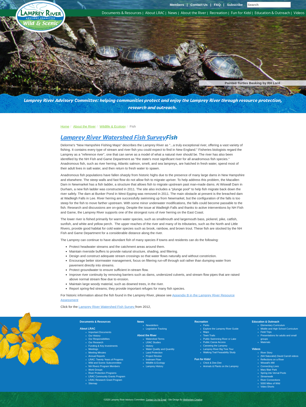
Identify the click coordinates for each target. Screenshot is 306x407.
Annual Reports (97, 356)
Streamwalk (267, 376)
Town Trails (209, 335)
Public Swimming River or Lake (219, 339)
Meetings (93, 349)
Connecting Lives (270, 366)
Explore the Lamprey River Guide (221, 328)
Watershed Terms (155, 339)
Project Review (154, 356)
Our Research (96, 342)
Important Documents (100, 332)
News (172, 12)
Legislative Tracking (156, 328)
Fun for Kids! (241, 12)
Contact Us (198, 5)
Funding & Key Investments (103, 346)
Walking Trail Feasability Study (219, 352)
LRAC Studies (153, 342)
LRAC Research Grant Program (105, 380)
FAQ (217, 5)
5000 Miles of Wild (270, 383)
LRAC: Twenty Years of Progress (106, 359)
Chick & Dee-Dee (212, 362)
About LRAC (155, 12)
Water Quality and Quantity (160, 349)
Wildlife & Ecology (113, 126)
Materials (265, 342)
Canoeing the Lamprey (215, 345)
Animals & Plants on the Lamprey (221, 366)
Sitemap (93, 383)
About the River (193, 12)
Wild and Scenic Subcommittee (105, 362)
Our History (95, 335)
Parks (206, 325)
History (149, 346)
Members (177, 5)
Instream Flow (153, 359)
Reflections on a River (272, 359)
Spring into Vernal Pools (273, 373)
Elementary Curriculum (273, 325)
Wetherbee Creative (192, 400)
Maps (206, 332)
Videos (299, 12)
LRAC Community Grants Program (107, 376)
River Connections (270, 380)
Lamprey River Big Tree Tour (218, 349)
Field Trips (266, 332)
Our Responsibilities (99, 339)
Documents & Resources (121, 12)
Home (65, 126)
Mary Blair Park (269, 369)
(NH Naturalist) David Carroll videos (279, 356)
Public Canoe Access (214, 342)
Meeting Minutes (97, 352)
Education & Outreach (272, 12)
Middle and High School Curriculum (279, 328)
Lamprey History (154, 366)
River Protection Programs (103, 373)
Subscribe (235, 5)
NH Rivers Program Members (104, 366)
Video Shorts (267, 386)
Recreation (218, 12)
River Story (266, 352)
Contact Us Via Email (156, 400)
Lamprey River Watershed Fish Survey (113, 136)
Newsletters (152, 325)
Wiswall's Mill (268, 362)
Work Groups (96, 369)
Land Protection (154, 352)
